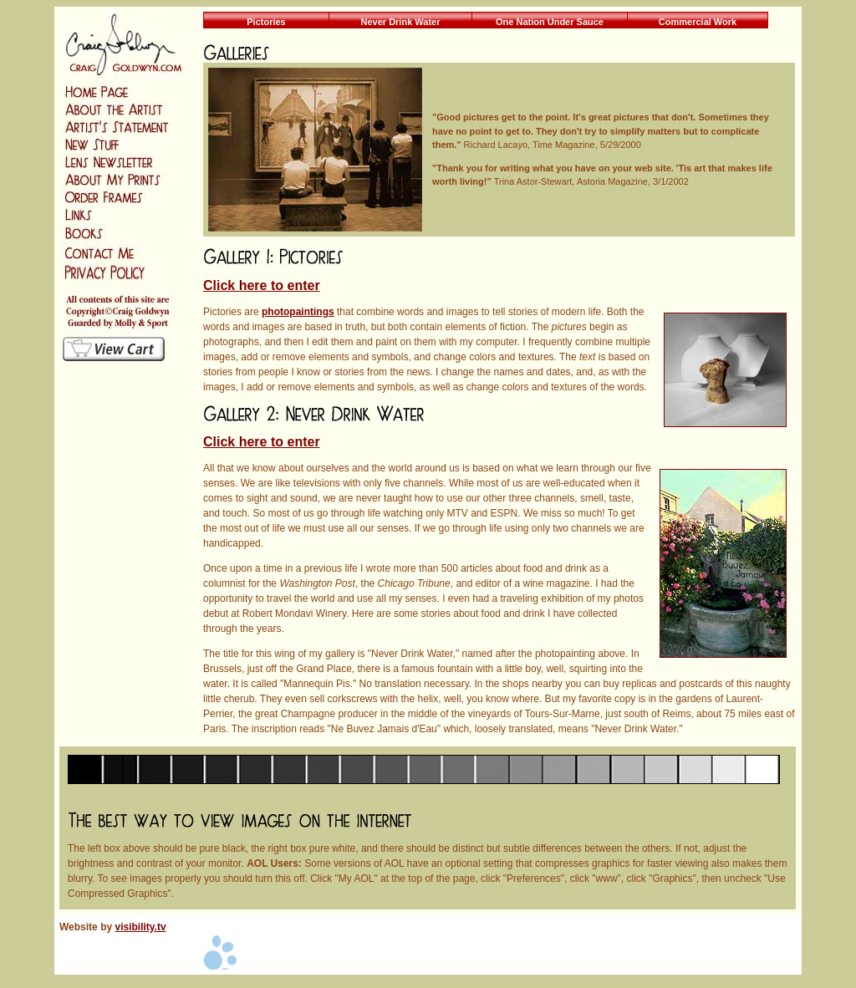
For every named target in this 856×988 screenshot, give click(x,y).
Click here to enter (261, 285)
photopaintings (298, 312)
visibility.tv (140, 927)
